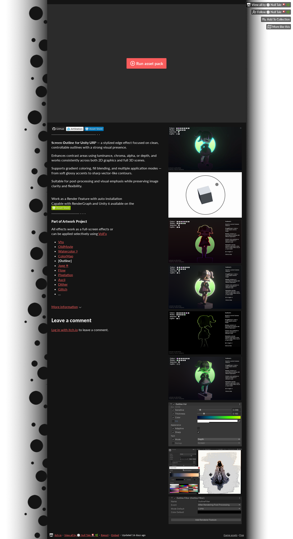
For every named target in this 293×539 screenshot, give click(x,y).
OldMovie (65, 246)
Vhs (61, 242)
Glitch (62, 289)
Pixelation (65, 275)
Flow (62, 270)
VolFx (102, 234)
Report (105, 535)
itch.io (58, 535)
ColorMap (65, 256)
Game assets (230, 535)
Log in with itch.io (64, 330)
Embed (115, 535)
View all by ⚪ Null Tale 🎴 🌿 (81, 535)
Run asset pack (146, 63)
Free (241, 535)
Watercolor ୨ (68, 251)
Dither (63, 284)
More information (66, 307)
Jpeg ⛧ (63, 265)
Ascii (61, 280)
